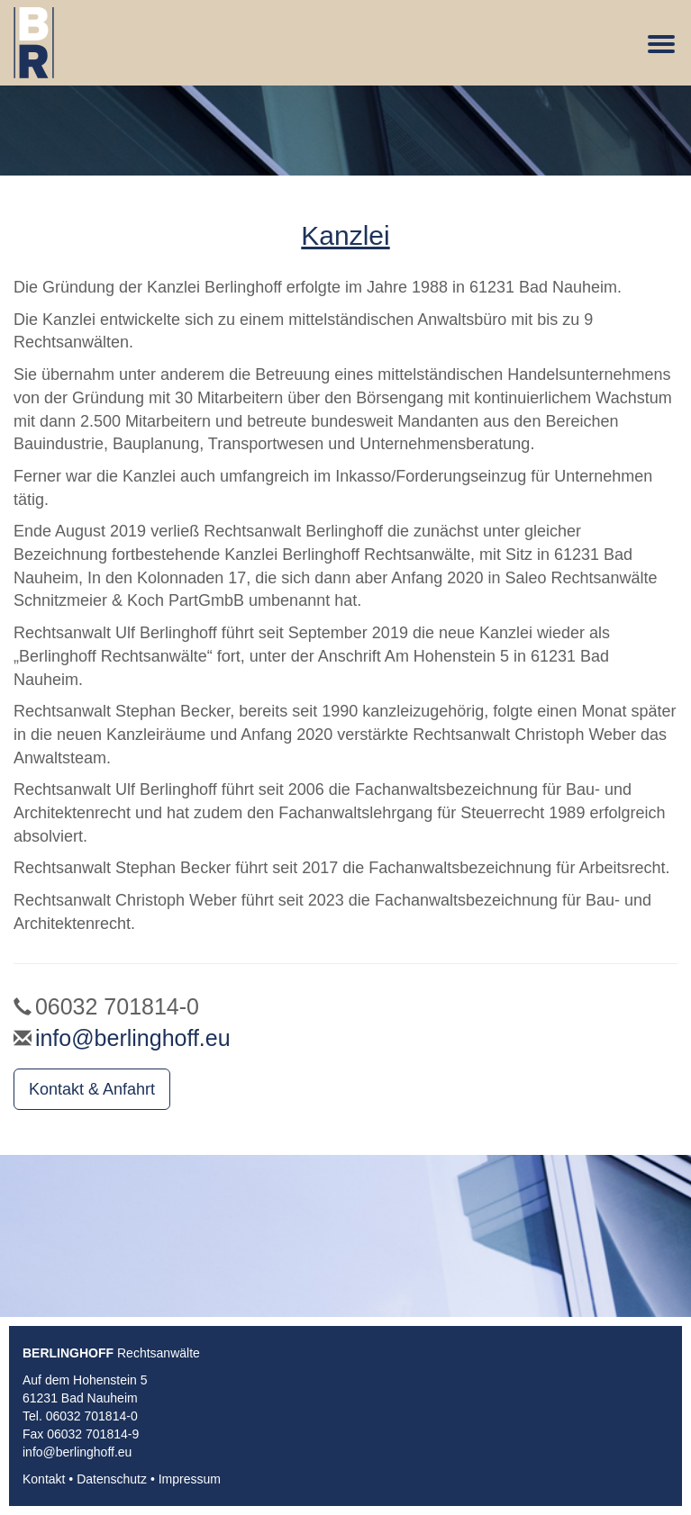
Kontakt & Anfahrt (92, 1089)
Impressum (190, 1479)
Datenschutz (112, 1479)
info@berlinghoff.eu (133, 1038)
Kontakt (44, 1479)
